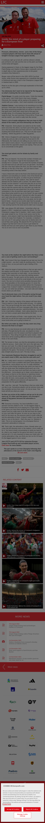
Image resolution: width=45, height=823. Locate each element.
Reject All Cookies (32, 809)
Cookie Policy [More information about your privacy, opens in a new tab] (7, 804)
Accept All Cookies (13, 809)
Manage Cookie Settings (22, 815)
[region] (22, 802)
